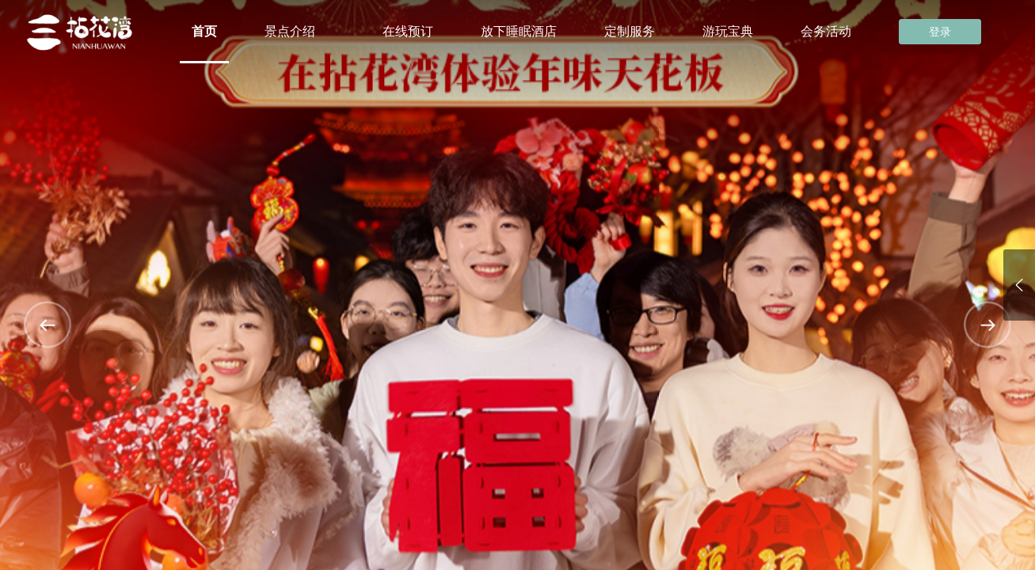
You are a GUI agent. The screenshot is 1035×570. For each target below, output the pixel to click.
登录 (940, 31)
